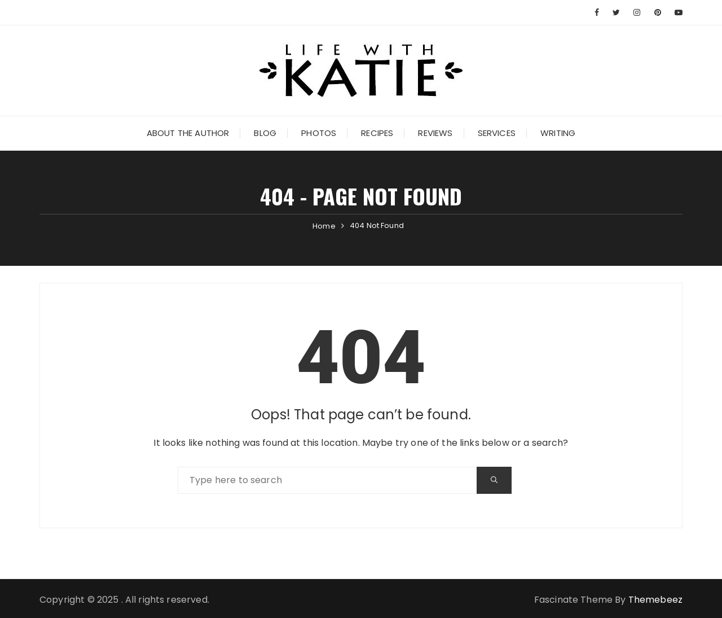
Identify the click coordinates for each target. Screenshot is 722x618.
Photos (318, 133)
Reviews (435, 133)
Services (497, 133)
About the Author (188, 133)
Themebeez (655, 599)
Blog (265, 133)
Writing (557, 133)
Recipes (377, 133)
